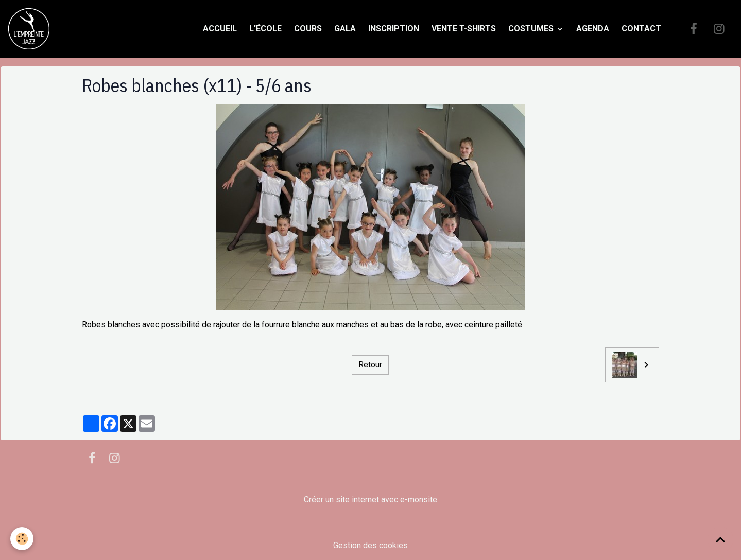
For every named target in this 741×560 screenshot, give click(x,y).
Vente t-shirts (464, 28)
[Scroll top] (720, 539)
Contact (641, 28)
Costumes (532, 28)
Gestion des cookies (370, 545)
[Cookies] (21, 538)
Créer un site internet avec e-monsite (370, 499)
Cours (308, 28)
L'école (265, 28)
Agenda (592, 28)
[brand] (31, 28)
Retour (370, 365)
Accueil (220, 28)
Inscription (393, 28)
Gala (345, 28)
